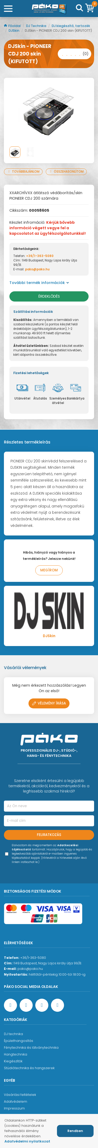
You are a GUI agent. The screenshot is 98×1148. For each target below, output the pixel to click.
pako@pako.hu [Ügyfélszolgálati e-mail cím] (30, 968)
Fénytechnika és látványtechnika (31, 1047)
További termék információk (39, 282)
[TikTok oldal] (57, 1005)
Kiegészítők (13, 1061)
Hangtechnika (15, 1054)
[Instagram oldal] (41, 1005)
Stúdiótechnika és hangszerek (29, 1068)
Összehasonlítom (66, 172)
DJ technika (13, 1034)
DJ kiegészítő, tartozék (71, 26)
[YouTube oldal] (26, 1005)
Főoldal (12, 26)
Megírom (49, 570)
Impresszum (14, 1108)
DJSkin (14, 30)
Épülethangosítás (18, 1040)
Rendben (75, 1131)
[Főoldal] (49, 8)
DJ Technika (36, 26)
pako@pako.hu (37, 269)
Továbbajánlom (23, 172)
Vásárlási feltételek (20, 1094)
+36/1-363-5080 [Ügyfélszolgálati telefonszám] (33, 957)
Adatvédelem (15, 1101)
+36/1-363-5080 (40, 256)
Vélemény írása (49, 703)
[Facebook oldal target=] (10, 1005)
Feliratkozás (49, 834)
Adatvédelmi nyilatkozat (27, 1141)
